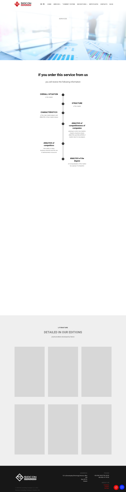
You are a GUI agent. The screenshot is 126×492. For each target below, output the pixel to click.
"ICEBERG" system (68, 4)
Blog (111, 4)
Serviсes (57, 4)
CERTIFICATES (93, 4)
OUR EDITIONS (81, 4)
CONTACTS (103, 4)
